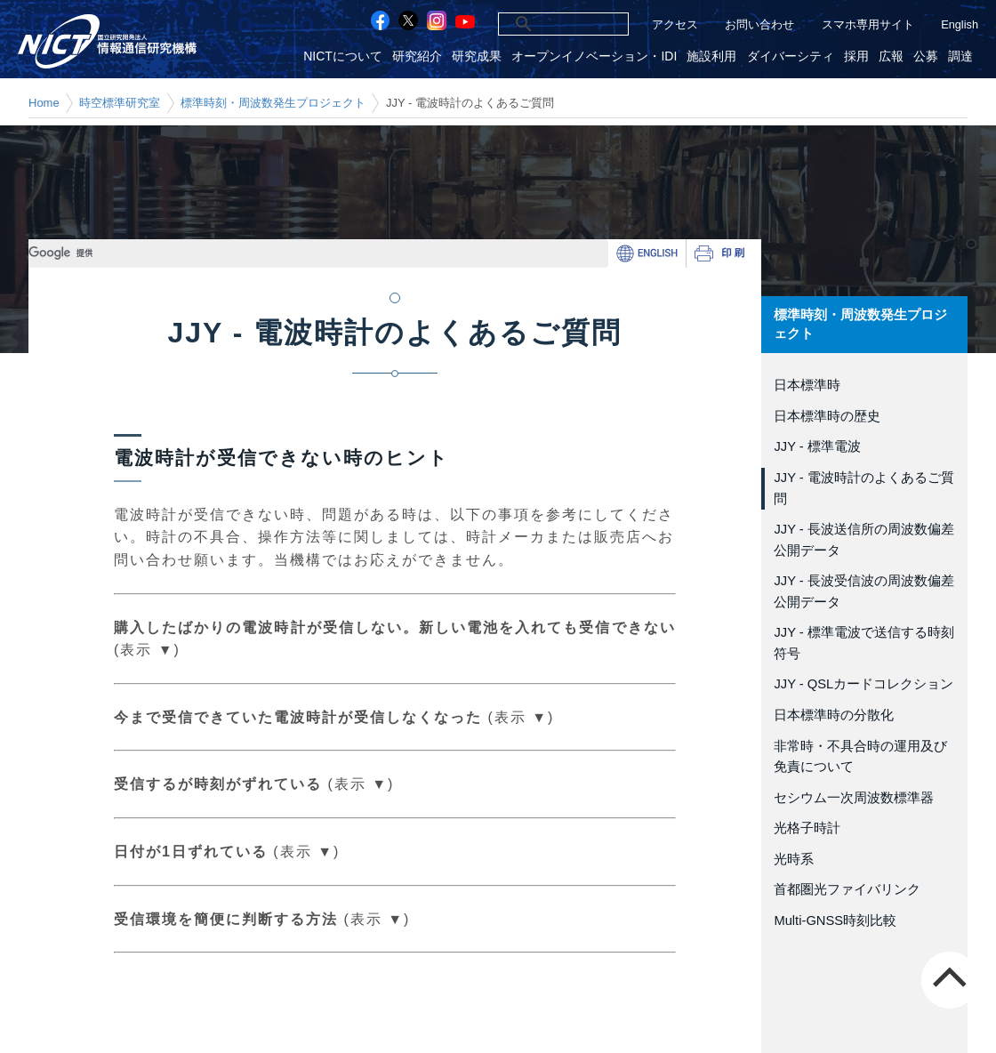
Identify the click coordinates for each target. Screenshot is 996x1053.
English (959, 24)
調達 (960, 56)
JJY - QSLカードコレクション (863, 684)
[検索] (543, 24)
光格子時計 (807, 828)
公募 (925, 56)
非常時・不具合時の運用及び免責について (860, 757)
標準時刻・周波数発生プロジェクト (273, 102)
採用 (856, 56)
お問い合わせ (759, 24)
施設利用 (711, 56)
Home (44, 102)
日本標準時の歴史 (827, 416)
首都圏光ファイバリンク (847, 889)
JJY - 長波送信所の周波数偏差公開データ (863, 540)
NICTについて (342, 56)
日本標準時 (807, 385)
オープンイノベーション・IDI (594, 56)
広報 (891, 56)
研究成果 (477, 56)
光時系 (794, 859)
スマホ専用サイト (868, 24)
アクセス (675, 24)
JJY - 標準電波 (817, 446)
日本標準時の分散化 (834, 715)
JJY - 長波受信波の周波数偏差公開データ (863, 591)
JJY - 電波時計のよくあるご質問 (863, 488)
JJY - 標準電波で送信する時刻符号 (863, 643)
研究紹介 (417, 56)
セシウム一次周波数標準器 (854, 798)
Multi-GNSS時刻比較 (835, 920)
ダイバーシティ (790, 56)
